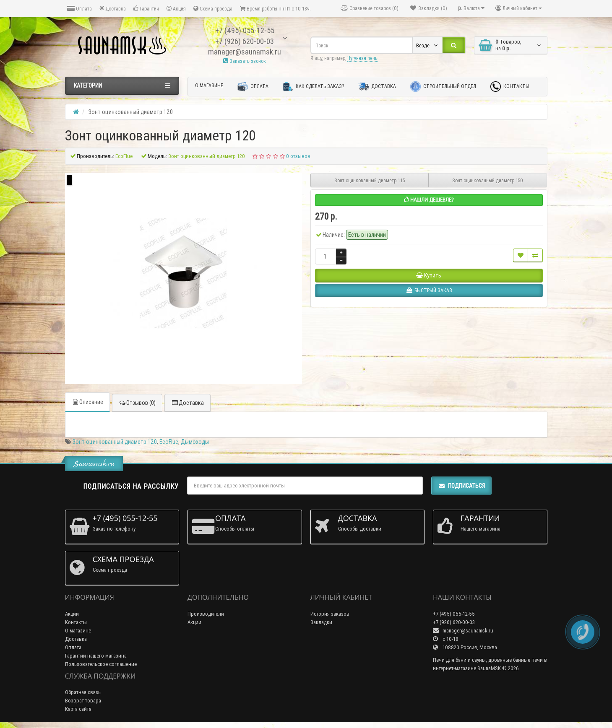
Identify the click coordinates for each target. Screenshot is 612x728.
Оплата (79, 8)
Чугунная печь (362, 58)
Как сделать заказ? (313, 86)
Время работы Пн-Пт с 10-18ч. (275, 8)
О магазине (209, 85)
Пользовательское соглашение (101, 664)
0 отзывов (298, 156)
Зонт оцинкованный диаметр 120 (115, 442)
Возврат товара (83, 700)
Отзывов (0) (137, 403)
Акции (72, 613)
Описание (87, 402)
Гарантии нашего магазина (96, 655)
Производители (206, 613)
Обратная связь (83, 692)
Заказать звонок (244, 61)
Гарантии (146, 8)
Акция (176, 8)
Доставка (112, 8)
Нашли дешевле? (429, 199)
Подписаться (461, 486)
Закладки (321, 622)
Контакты (509, 86)
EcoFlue (168, 442)
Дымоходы (195, 442)
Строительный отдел (443, 86)
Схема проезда (212, 8)
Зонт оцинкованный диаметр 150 (487, 180)
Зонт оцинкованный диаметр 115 (369, 180)
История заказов (329, 613)
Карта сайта (78, 708)
